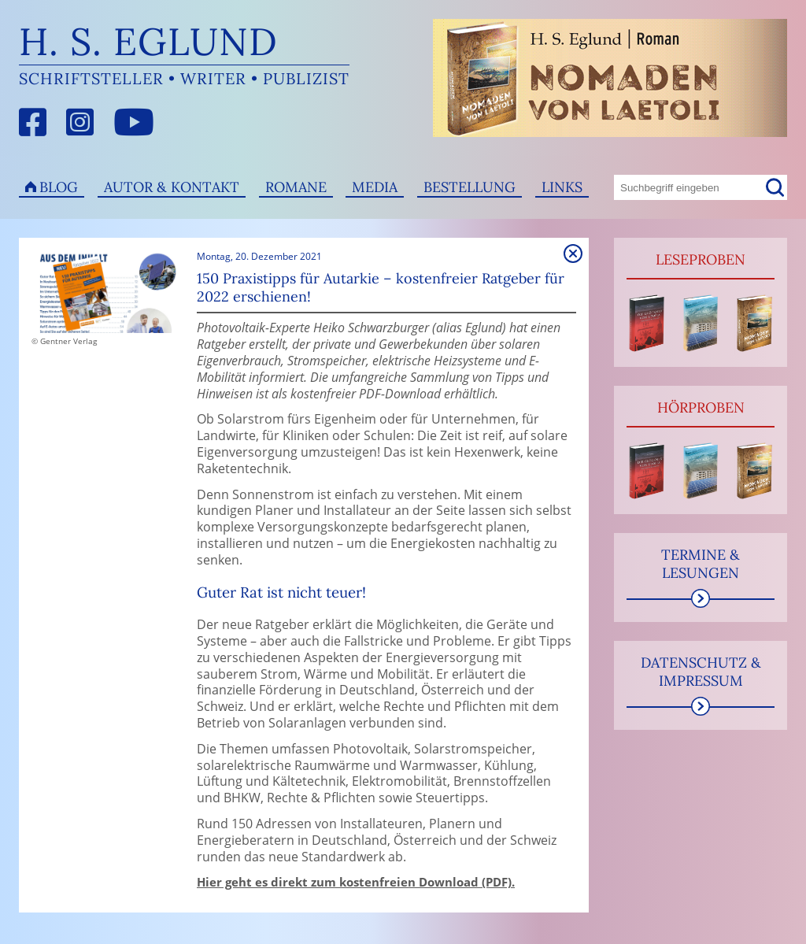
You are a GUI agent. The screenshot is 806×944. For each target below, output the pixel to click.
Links (562, 187)
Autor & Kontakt (171, 187)
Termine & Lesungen (700, 564)
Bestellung (469, 187)
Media (374, 187)
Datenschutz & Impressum (701, 671)
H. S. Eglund (148, 41)
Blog (58, 187)
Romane (296, 187)
